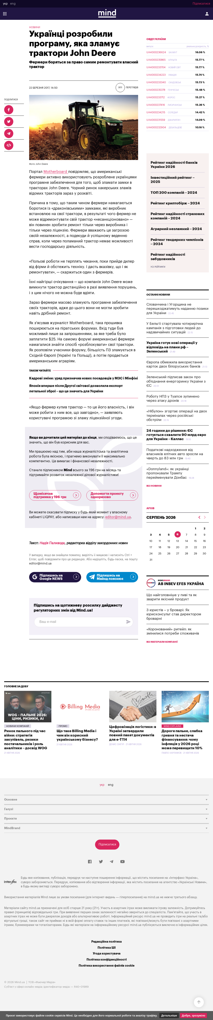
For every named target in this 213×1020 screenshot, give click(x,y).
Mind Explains (172, 736)
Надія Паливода (52, 543)
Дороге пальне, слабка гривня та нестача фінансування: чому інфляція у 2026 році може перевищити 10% (182, 749)
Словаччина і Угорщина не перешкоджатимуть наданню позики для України (177, 318)
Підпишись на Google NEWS (55, 577)
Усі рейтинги (158, 277)
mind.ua (153, 907)
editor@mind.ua (118, 517)
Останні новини (158, 304)
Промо (63, 736)
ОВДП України (156, 49)
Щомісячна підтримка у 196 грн (56, 495)
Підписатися (201, 3)
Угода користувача (106, 963)
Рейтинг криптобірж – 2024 (175, 213)
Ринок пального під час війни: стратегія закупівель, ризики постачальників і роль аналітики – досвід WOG (25, 749)
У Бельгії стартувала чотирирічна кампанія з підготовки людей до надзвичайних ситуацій (174, 338)
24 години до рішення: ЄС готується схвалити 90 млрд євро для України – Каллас (176, 445)
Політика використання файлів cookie (106, 975)
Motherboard (55, 172)
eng (13, 3)
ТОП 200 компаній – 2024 (174, 202)
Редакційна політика (106, 951)
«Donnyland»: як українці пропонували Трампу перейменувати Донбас (167, 483)
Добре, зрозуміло (193, 1015)
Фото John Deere (38, 164)
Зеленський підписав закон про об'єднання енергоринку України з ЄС (176, 391)
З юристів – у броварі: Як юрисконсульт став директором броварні (173, 624)
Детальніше (169, 1015)
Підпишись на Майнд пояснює (112, 577)
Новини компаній (17, 736)
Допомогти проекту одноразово (113, 495)
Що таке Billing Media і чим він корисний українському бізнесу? (77, 745)
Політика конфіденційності (107, 969)
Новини (34, 27)
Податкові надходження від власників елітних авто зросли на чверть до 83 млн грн (174, 464)
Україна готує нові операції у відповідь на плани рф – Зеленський (171, 357)
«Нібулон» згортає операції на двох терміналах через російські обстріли (176, 425)
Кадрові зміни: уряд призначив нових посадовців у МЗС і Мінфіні (83, 378)
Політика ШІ (107, 957)
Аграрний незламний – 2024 (176, 239)
